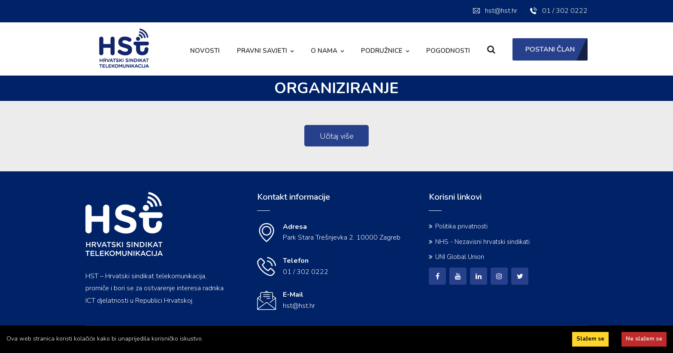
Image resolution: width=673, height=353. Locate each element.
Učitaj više (337, 136)
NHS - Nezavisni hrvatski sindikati (482, 241)
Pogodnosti (448, 50)
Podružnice (382, 50)
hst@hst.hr (495, 10)
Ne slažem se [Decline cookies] (644, 339)
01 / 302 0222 (559, 10)
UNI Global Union (459, 257)
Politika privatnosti (461, 226)
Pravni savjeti (262, 50)
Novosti (205, 50)
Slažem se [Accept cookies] (590, 339)
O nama (324, 50)
